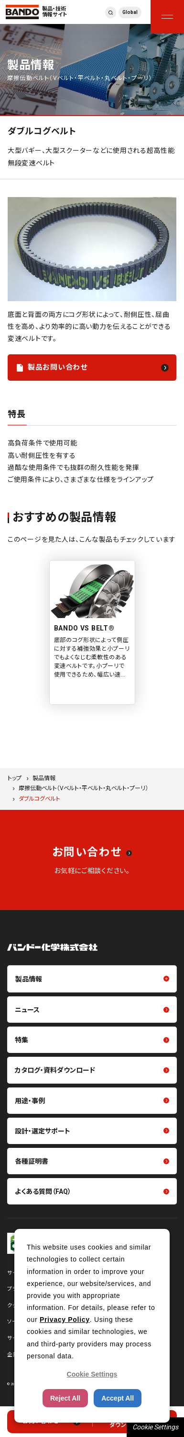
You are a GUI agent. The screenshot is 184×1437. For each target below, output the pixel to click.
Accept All (117, 1398)
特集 (21, 1040)
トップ (15, 778)
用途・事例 (30, 1101)
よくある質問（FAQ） (43, 1191)
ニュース (27, 1010)
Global (130, 12)
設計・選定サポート (42, 1131)
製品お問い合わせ (57, 367)
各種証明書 (31, 1161)
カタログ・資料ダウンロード (55, 1070)
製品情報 (43, 778)
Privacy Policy (65, 1319)
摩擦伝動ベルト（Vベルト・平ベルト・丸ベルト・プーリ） (83, 788)
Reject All (65, 1398)
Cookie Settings (155, 1427)
